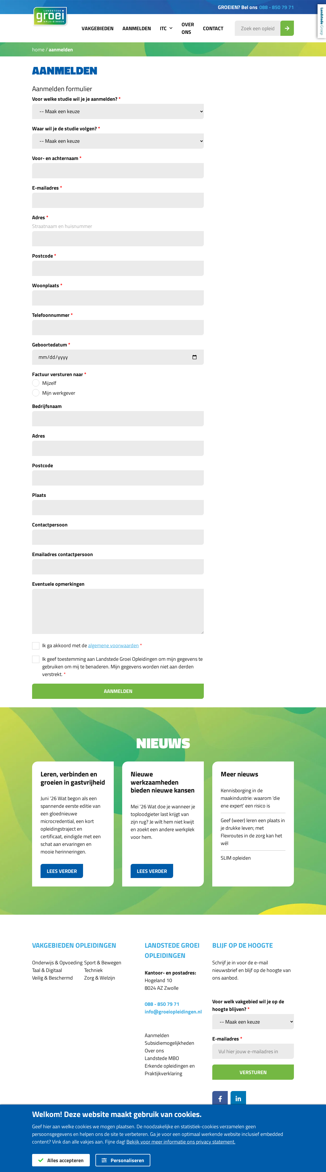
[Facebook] (220, 1099)
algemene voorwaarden (113, 645)
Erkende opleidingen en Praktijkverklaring (170, 1069)
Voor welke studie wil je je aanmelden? (76, 99)
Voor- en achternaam (57, 158)
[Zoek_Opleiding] (287, 28)
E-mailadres (47, 188)
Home (38, 49)
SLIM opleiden (236, 858)
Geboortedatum (51, 344)
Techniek (93, 970)
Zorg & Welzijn (99, 978)
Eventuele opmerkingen (58, 584)
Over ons (188, 28)
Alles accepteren (61, 1160)
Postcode (44, 256)
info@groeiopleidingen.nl (173, 1011)
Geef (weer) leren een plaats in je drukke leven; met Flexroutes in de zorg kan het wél (253, 832)
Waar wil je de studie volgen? (66, 128)
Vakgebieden (97, 28)
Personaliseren (123, 1160)
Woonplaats (47, 285)
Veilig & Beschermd (52, 978)
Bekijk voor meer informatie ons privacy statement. (180, 1141)
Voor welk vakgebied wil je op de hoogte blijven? (248, 1005)
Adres (40, 217)
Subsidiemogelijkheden (169, 1043)
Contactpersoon (50, 524)
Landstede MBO (162, 1058)
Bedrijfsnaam (47, 406)
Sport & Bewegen (102, 962)
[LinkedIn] (238, 1099)
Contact (213, 28)
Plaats (39, 495)
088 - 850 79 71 (276, 7)
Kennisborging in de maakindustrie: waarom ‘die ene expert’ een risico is (250, 798)
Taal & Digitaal (47, 970)
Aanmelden (136, 28)
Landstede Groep (322, 21)
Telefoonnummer (52, 315)
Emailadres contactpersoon (62, 554)
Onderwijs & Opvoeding (57, 962)
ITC (166, 28)
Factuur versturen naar (59, 374)
